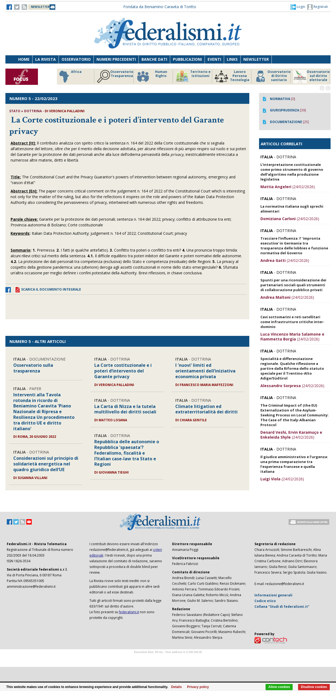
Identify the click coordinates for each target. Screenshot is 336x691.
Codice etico (265, 601)
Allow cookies (279, 687)
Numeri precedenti (116, 59)
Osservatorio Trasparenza (115, 76)
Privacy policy (198, 687)
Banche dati (154, 59)
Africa (69, 76)
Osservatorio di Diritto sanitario (272, 76)
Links (232, 59)
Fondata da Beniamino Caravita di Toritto (159, 6)
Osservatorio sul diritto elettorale (311, 76)
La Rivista (45, 59)
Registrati (317, 7)
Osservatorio (76, 59)
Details (176, 687)
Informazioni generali (273, 595)
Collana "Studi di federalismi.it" (281, 606)
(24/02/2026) (287, 186)
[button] (297, 6)
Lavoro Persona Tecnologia (232, 76)
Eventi (214, 59)
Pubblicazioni (187, 59)
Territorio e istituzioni (193, 76)
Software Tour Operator (168, 658)
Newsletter (256, 59)
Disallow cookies (314, 687)
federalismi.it (129, 612)
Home (24, 59)
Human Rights (151, 76)
